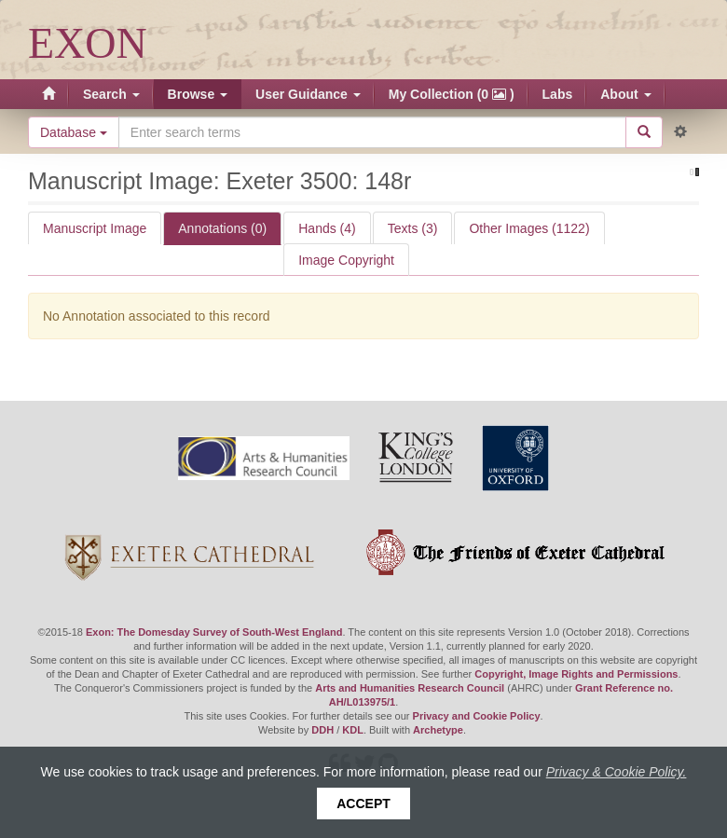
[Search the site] (372, 132)
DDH (322, 729)
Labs (557, 94)
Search (111, 94)
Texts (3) (413, 228)
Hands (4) (326, 228)
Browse (197, 94)
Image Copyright (346, 260)
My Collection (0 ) (451, 94)
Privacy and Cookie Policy (477, 715)
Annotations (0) (222, 228)
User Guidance (308, 94)
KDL (353, 729)
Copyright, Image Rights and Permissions (576, 674)
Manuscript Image (94, 228)
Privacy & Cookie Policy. (616, 771)
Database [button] (73, 132)
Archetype (438, 729)
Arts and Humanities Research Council (409, 688)
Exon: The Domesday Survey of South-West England (214, 632)
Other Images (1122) (529, 228)
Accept (363, 803)
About (625, 94)
